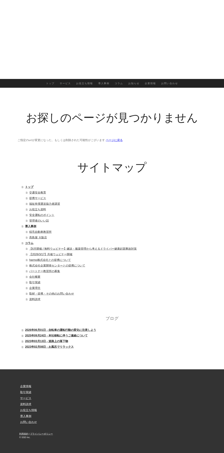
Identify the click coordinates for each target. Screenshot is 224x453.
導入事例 (103, 83)
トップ (50, 83)
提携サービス (37, 198)
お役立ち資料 (37, 209)
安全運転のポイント (41, 215)
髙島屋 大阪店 (38, 237)
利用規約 (23, 433)
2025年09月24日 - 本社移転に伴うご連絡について (56, 335)
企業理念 (34, 288)
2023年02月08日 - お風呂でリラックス (49, 346)
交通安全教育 (37, 192)
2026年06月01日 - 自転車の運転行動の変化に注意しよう (60, 329)
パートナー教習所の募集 (44, 271)
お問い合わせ (169, 83)
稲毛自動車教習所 (40, 231)
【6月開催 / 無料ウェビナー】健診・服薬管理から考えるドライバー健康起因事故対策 (83, 248)
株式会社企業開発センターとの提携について (57, 265)
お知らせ (133, 83)
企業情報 (150, 83)
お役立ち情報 (84, 83)
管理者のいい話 (39, 220)
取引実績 (34, 282)
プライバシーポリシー (41, 433)
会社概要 (34, 276)
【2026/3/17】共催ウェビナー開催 (50, 254)
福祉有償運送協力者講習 (44, 203)
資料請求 (34, 299)
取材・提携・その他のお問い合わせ (51, 293)
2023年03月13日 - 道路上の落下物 (46, 341)
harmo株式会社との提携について (50, 259)
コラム (119, 83)
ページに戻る (114, 140)
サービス (65, 83)
